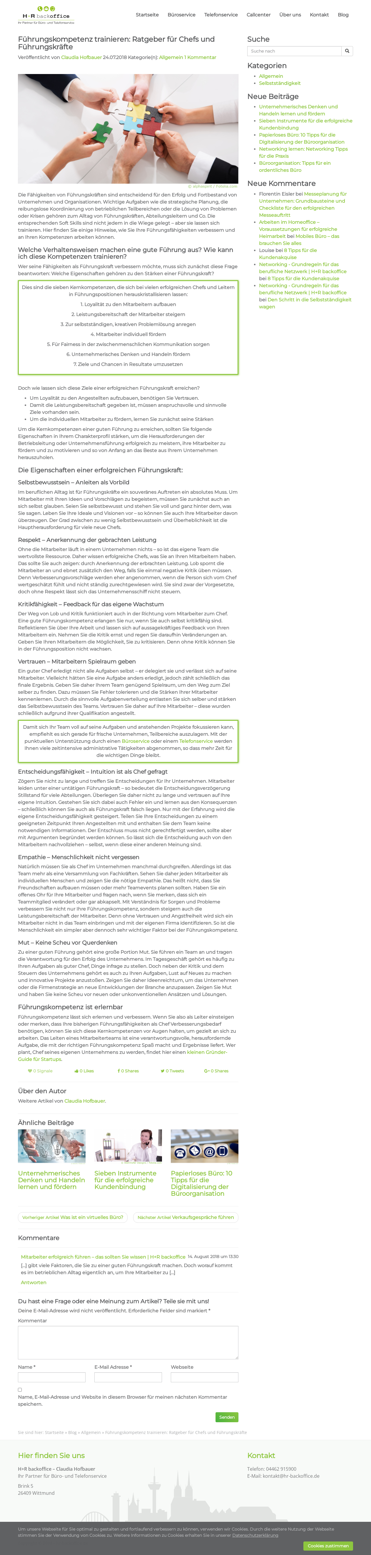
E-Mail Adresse (111, 1367)
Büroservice (181, 15)
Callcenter (258, 15)
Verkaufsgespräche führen (186, 1217)
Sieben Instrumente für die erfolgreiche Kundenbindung (125, 1180)
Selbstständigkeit (280, 83)
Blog (343, 15)
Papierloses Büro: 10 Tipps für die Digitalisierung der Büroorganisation (201, 1183)
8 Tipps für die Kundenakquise (303, 278)
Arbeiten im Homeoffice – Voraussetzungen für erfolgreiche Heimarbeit (298, 229)
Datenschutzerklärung (255, 1535)
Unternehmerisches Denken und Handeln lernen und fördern (51, 1180)
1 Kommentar (200, 57)
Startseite (147, 15)
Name (25, 1367)
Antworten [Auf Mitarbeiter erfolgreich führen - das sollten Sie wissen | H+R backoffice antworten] (33, 1282)
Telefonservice (221, 15)
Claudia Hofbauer (81, 57)
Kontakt (319, 15)
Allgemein (171, 57)
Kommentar (32, 1321)
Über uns (290, 15)
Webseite (182, 1367)
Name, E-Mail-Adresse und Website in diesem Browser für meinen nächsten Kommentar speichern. (122, 1400)
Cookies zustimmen (328, 1546)
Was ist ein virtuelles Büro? (72, 1217)
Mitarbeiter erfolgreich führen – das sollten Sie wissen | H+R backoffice (103, 1257)
